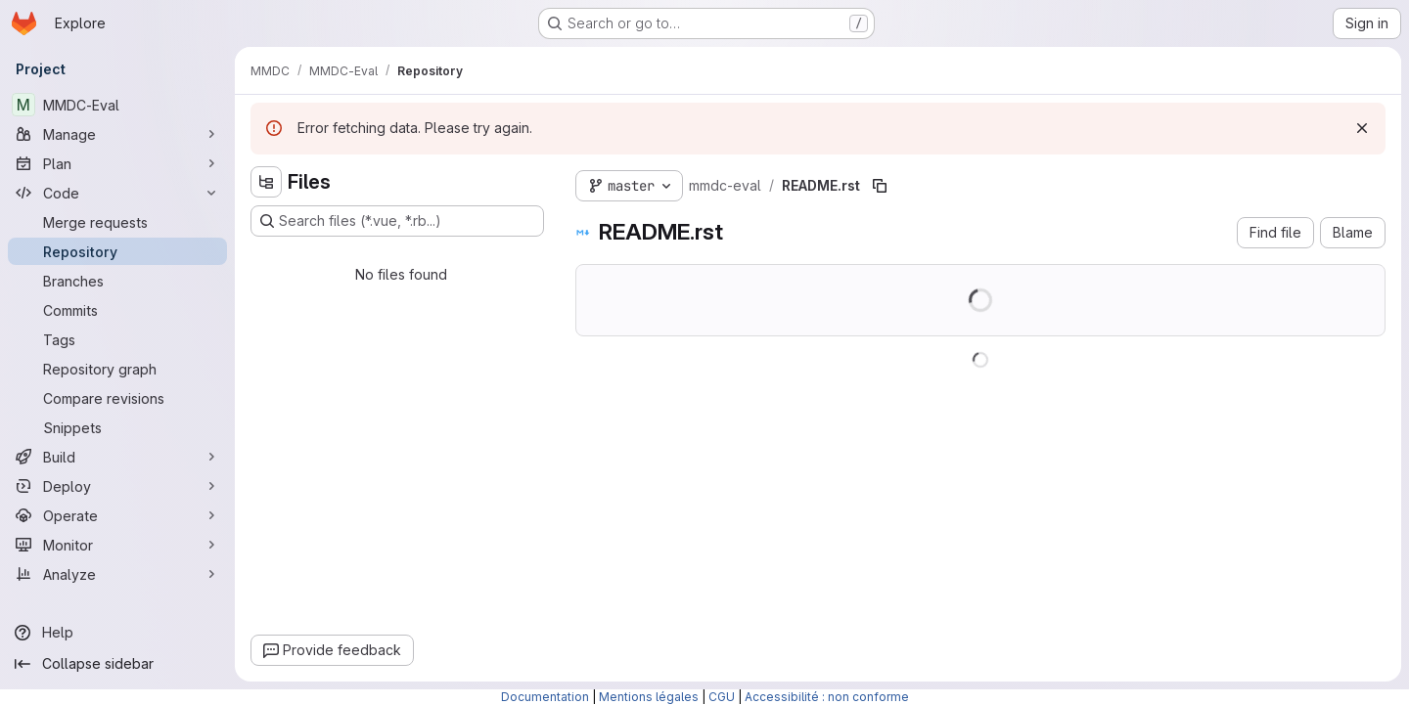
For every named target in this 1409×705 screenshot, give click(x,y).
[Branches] (117, 280)
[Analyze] (117, 574)
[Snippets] (117, 427)
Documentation (545, 696)
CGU (721, 696)
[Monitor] (117, 544)
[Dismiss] (1362, 128)
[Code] (117, 192)
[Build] (117, 456)
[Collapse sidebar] (117, 664)
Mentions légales (649, 696)
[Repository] (117, 251)
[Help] (117, 632)
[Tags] (117, 339)
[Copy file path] (879, 185)
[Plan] (117, 163)
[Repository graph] (117, 368)
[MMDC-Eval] (117, 104)
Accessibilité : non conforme (827, 696)
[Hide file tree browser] (266, 182)
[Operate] (117, 515)
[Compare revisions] (117, 398)
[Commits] (117, 310)
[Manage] (117, 134)
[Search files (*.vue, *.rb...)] (397, 221)
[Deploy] (117, 486)
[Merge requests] (117, 222)
